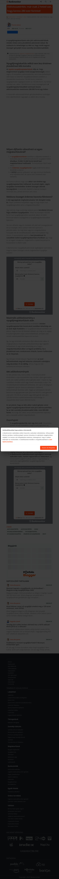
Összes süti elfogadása (48, 447)
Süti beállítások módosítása (29, 447)
